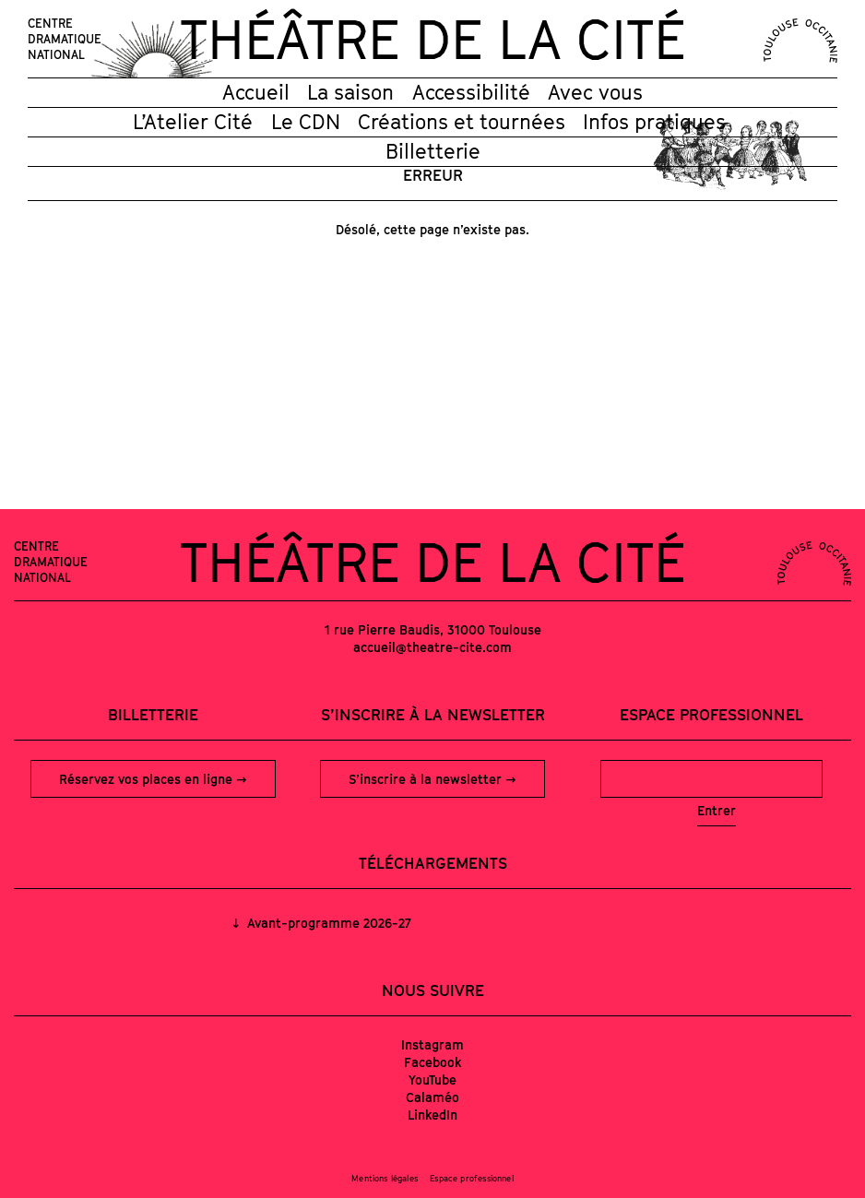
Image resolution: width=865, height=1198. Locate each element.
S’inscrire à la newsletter (427, 779)
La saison (350, 92)
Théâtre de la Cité (432, 38)
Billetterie (432, 151)
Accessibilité (471, 92)
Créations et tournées (461, 122)
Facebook (433, 1062)
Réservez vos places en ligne (147, 779)
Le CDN (305, 122)
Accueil (256, 92)
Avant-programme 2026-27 (327, 923)
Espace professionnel (711, 715)
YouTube (432, 1079)
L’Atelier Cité (193, 122)
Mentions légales (384, 1178)
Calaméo (432, 1097)
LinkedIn (432, 1114)
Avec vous (595, 92)
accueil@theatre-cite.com (432, 647)
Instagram (432, 1044)
